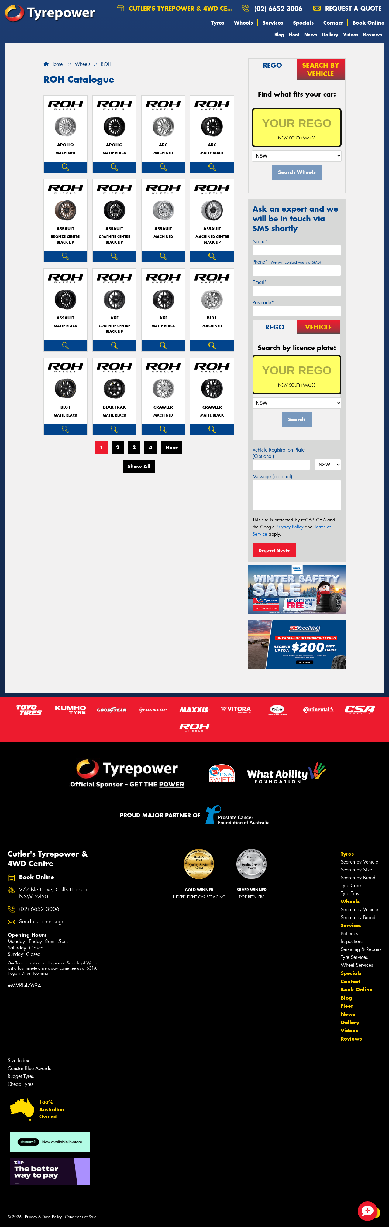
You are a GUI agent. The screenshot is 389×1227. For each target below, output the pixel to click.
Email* (260, 282)
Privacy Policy (289, 527)
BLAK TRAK (114, 407)
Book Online (368, 22)
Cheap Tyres (20, 1084)
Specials (303, 22)
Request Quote (274, 550)
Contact (333, 22)
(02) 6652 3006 (278, 8)
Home (53, 64)
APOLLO (65, 145)
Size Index (18, 1060)
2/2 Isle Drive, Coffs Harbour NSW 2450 (54, 893)
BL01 (212, 318)
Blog (279, 34)
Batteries (349, 933)
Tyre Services (354, 957)
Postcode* (263, 302)
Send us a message (41, 921)
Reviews (372, 34)
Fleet (294, 34)
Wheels (243, 22)
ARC (163, 145)
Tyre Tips (350, 893)
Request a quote (347, 8)
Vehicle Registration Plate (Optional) (279, 453)
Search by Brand (358, 877)
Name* (260, 241)
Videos (350, 34)
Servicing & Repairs (361, 949)
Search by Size (356, 870)
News (310, 34)
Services (273, 22)
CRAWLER (163, 407)
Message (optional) (272, 476)
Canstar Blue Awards (29, 1068)
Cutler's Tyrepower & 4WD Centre (177, 8)
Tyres (217, 22)
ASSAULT (65, 228)
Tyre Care (351, 885)
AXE (114, 318)
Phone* (287, 262)
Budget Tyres (21, 1076)
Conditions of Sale (80, 1216)
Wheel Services (357, 965)
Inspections (352, 941)
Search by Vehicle (359, 862)
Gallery (330, 34)
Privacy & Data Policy (43, 1216)
